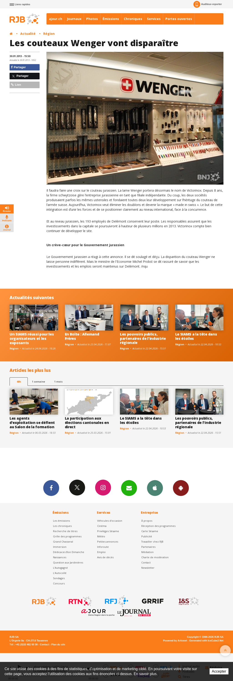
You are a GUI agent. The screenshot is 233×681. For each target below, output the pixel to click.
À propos (146, 520)
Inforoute (103, 546)
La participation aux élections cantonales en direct (87, 422)
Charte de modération (155, 557)
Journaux (74, 19)
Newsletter (147, 567)
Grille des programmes (67, 536)
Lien (16, 84)
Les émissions (61, 520)
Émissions (111, 19)
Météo (101, 536)
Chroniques (133, 19)
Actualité (27, 33)
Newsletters (129, 488)
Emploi (101, 552)
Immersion (59, 546)
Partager (18, 67)
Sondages (59, 578)
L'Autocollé (59, 572)
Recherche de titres (65, 531)
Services (154, 19)
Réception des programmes (158, 525)
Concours (59, 583)
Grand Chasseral (63, 541)
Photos (92, 19)
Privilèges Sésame (108, 531)
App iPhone (155, 488)
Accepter (219, 671)
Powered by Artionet (175, 640)
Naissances (59, 557)
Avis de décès (105, 557)
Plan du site (58, 644)
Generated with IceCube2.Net (206, 640)
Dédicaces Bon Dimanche (68, 552)
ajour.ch (55, 19)
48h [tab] (19, 381)
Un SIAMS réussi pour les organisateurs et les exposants (32, 338)
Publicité (146, 536)
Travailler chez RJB (152, 541)
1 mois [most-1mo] (58, 381)
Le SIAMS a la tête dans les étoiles (196, 336)
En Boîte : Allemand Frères (82, 336)
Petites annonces (107, 541)
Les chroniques (62, 525)
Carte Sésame (149, 531)
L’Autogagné (60, 567)
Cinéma (101, 525)
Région (49, 33)
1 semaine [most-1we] (38, 381)
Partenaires (148, 546)
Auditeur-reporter (207, 4)
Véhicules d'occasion (109, 520)
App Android (181, 488)
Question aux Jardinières (68, 562)
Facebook (51, 488)
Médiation (147, 552)
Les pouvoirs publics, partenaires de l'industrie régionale (143, 338)
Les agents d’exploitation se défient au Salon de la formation (32, 422)
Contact (146, 562)
